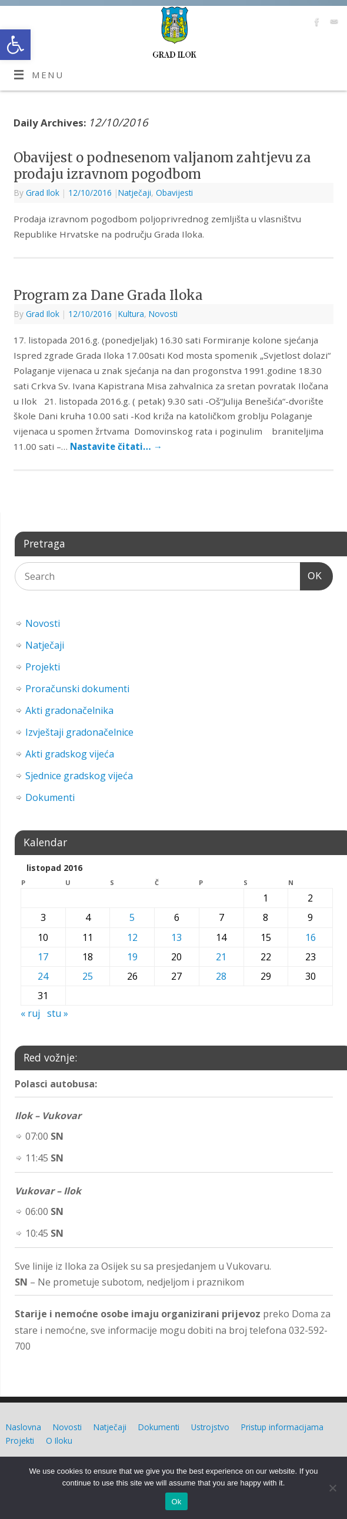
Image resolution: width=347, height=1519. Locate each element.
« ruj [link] (30, 1013)
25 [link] (87, 976)
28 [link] (221, 976)
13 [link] (176, 937)
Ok (176, 1501)
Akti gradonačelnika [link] (69, 710)
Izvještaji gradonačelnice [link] (79, 732)
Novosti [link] (163, 313)
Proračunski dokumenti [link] (77, 688)
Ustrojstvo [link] (210, 1427)
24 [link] (43, 976)
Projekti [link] (42, 666)
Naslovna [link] (23, 1427)
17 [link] (43, 956)
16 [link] (310, 937)
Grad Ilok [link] (42, 192)
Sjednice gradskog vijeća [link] (79, 775)
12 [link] (132, 937)
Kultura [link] (131, 313)
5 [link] (132, 917)
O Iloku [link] (59, 1440)
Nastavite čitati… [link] (116, 446)
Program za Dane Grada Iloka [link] (108, 295)
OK (311, 574)
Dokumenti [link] (50, 797)
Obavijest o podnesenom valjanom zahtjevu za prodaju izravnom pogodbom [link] (162, 166)
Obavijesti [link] (174, 192)
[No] (332, 1488)
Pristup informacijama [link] (282, 1427)
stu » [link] (57, 1013)
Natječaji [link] (134, 192)
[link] (15, 44)
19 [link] (132, 956)
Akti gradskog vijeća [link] (69, 753)
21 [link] (221, 956)
